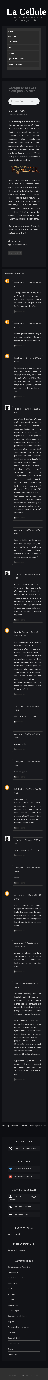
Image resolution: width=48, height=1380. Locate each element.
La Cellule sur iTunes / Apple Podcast (23, 1198)
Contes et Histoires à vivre (18, 1327)
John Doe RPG (13, 1283)
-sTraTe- (18, 408)
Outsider (11, 1332)
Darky (36, 1375)
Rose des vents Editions (17, 1316)
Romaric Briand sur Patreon (22, 1148)
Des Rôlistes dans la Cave (18, 1278)
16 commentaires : (20, 244)
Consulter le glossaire (16, 1250)
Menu (10, 32)
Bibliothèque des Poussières (19, 1267)
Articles (12, 36)
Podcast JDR (15, 253)
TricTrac (11, 1289)
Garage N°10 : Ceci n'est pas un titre (22, 89)
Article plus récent (10, 1125)
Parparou (11, 1321)
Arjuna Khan (19, 895)
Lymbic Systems (14, 1354)
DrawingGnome (21, 632)
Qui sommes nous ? (16, 59)
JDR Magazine (13, 1305)
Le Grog (11, 1300)
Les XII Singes (13, 1311)
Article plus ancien (38, 1125)
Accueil (24, 1125)
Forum (11, 53)
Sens (10, 47)
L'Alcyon (11, 1349)
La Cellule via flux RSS (20, 1206)
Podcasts (12, 42)
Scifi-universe (13, 1294)
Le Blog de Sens (14, 1343)
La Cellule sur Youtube (20, 1176)
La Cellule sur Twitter (20, 1168)
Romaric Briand (14, 1338)
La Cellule (26, 12)
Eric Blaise (19, 282)
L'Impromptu (13, 1272)
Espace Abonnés (15, 64)
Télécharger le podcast (18, 114)
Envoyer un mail (14, 1234)
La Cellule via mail (18, 1214)
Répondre (20, 311)
